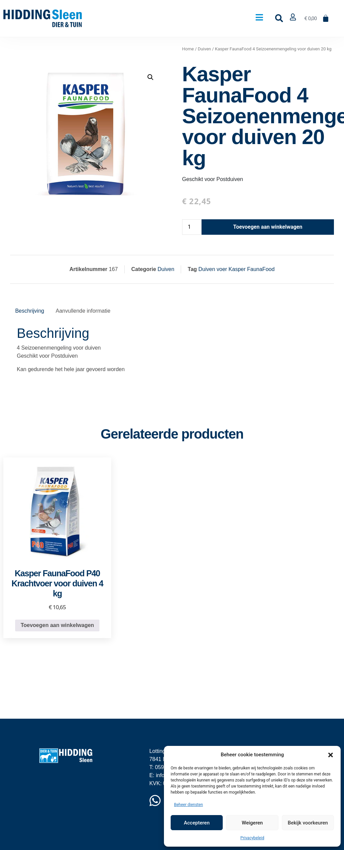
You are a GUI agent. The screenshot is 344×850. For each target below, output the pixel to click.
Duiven (204, 48)
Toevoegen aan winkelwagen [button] (57, 625)
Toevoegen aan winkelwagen (267, 227)
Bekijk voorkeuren (308, 823)
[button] (330, 754)
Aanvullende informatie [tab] (83, 311)
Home (188, 48)
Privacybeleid (252, 838)
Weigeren (252, 823)
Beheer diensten (188, 804)
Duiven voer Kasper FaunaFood (237, 269)
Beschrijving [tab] (29, 311)
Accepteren (197, 823)
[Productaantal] (192, 227)
